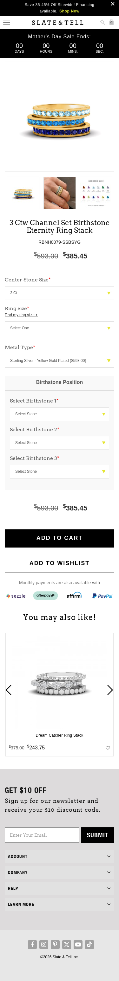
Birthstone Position (59, 382)
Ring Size (59, 311)
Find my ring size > (21, 315)
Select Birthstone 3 (34, 458)
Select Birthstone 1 (34, 401)
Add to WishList (60, 563)
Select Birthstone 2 (34, 429)
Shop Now (69, 11)
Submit (98, 835)
